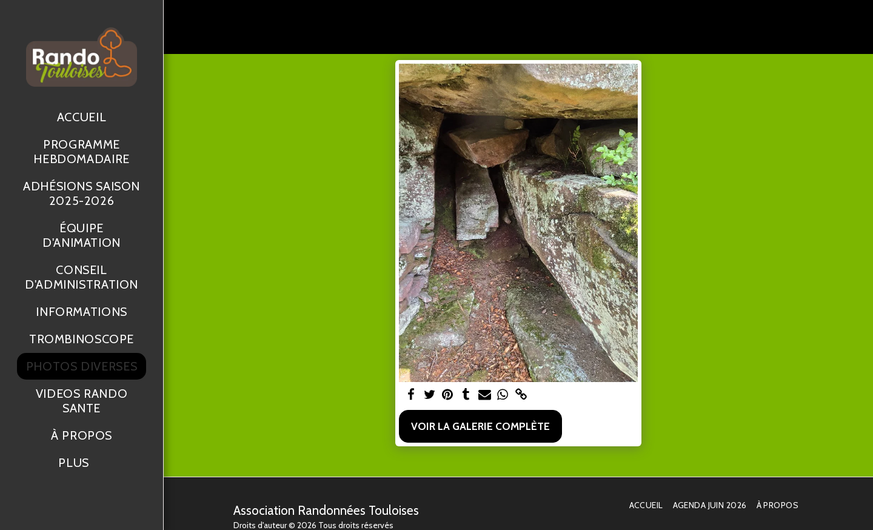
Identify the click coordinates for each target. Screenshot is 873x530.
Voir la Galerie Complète (480, 426)
